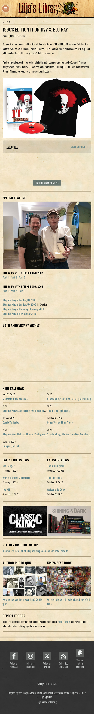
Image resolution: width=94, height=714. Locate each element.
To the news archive (47, 182)
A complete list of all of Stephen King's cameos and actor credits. (36, 551)
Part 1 (6, 277)
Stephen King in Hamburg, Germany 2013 (23, 309)
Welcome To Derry (56, 489)
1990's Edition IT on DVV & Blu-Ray (35, 29)
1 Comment (12, 146)
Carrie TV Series (11, 422)
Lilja (42, 684)
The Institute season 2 (58, 410)
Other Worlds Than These (60, 422)
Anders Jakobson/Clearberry (43, 693)
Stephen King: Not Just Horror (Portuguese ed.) (27, 434)
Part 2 (13, 277)
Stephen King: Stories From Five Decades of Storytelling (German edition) (40, 410)
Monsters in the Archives (15, 399)
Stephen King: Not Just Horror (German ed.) (69, 399)
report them (64, 622)
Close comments (79, 146)
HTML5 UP (46, 697)
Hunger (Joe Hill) (11, 446)
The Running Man (56, 466)
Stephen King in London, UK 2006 (19, 300)
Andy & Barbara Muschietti (16, 478)
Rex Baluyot (9, 466)
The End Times (54, 478)
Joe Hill (6, 489)
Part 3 (22, 277)
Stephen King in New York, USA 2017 (21, 313)
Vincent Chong (49, 702)
